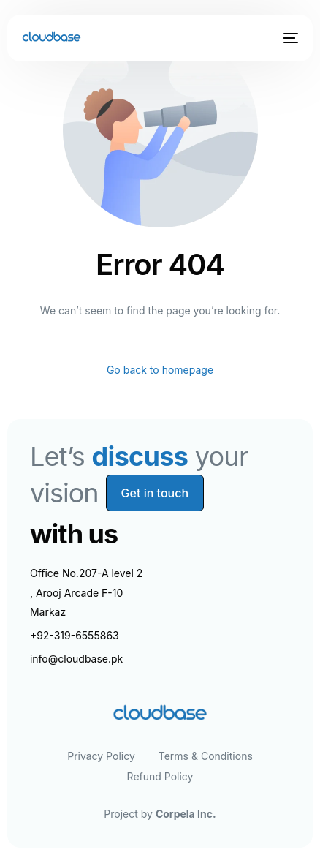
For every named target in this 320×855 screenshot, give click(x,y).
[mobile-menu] (289, 38)
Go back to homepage (160, 370)
